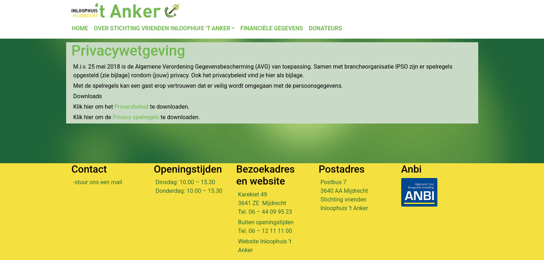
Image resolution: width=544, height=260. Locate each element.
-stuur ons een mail (97, 182)
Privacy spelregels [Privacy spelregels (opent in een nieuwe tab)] (136, 117)
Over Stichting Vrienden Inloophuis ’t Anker (162, 28)
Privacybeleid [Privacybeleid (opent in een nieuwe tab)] (132, 106)
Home (80, 28)
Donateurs (325, 28)
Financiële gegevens (271, 28)
